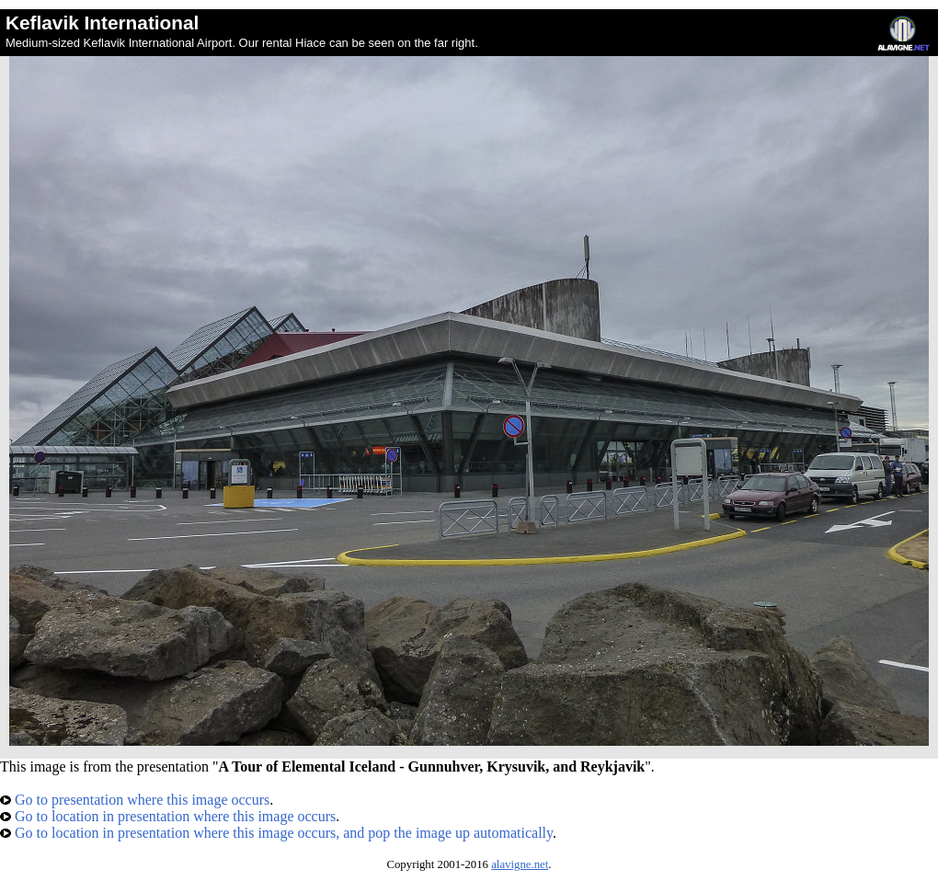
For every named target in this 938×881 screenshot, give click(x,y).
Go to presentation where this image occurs (134, 799)
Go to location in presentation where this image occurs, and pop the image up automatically (276, 833)
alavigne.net (519, 864)
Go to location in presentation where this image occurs (168, 816)
